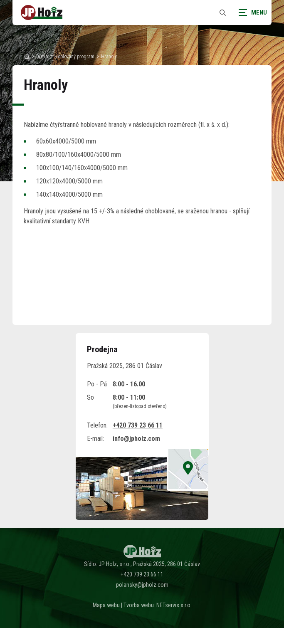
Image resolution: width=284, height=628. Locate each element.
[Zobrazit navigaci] (251, 12)
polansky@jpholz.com (142, 584)
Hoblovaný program (74, 56)
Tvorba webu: (139, 605)
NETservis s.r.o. (174, 605)
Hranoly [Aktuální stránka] (109, 56)
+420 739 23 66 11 (138, 425)
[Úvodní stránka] (41, 12)
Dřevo (42, 56)
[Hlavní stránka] (27, 56)
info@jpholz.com (136, 439)
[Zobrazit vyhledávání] (222, 13)
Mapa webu (106, 605)
